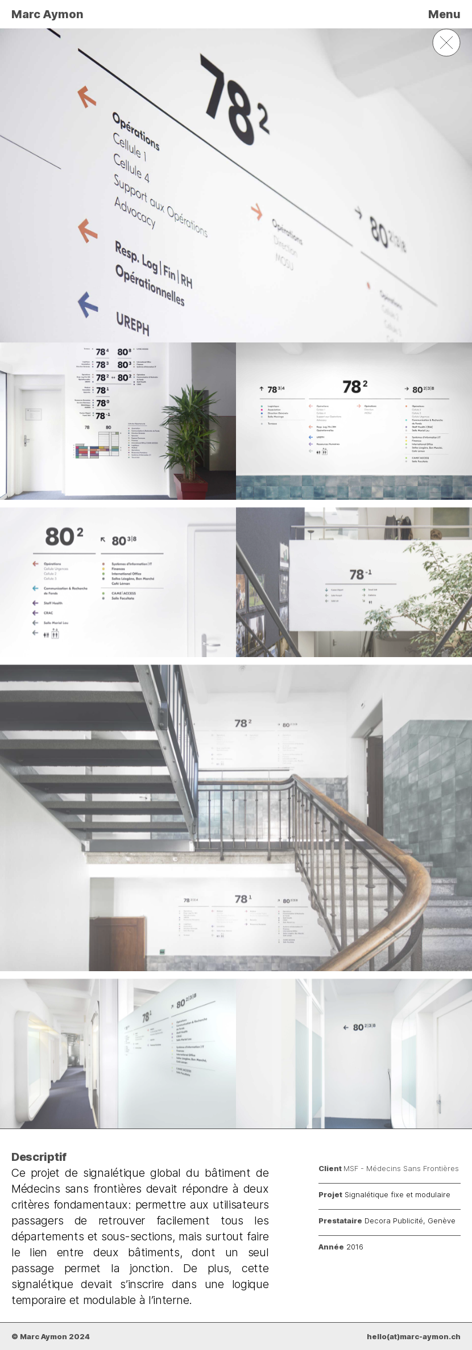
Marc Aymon (47, 14)
